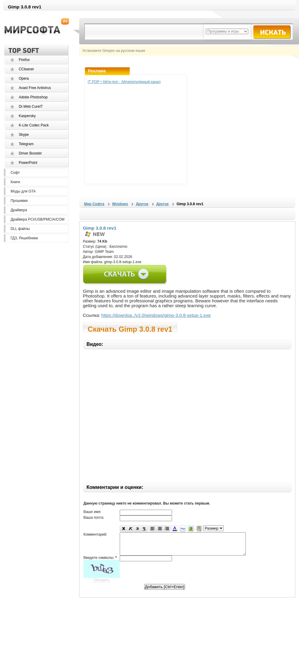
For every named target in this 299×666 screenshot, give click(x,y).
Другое (142, 204)
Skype (24, 134)
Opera (24, 78)
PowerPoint (28, 163)
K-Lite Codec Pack (34, 125)
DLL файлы (20, 229)
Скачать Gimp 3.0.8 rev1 (130, 328)
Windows (120, 204)
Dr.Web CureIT (31, 106)
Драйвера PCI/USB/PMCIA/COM (37, 219)
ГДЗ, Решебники (24, 238)
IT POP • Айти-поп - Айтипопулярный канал (124, 82)
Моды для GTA (23, 191)
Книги (15, 182)
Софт (15, 172)
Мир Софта (94, 204)
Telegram (26, 144)
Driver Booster (30, 153)
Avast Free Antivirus (35, 88)
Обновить (101, 584)
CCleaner (26, 69)
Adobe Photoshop (33, 97)
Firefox (24, 60)
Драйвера (19, 210)
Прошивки (19, 201)
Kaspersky (27, 116)
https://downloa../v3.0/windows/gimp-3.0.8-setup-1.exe (156, 315)
